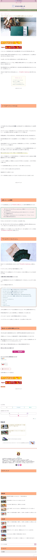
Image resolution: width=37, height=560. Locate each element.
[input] (18, 539)
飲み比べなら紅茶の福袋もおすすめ (18, 84)
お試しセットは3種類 (16, 81)
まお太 (18, 451)
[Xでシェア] (6, 407)
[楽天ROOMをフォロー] (18, 416)
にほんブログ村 (3, 359)
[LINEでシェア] (30, 407)
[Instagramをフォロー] (27, 413)
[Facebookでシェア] (18, 407)
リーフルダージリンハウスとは (18, 80)
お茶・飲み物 (3, 386)
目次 (17, 77)
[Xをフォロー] (9, 413)
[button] (35, 539)
